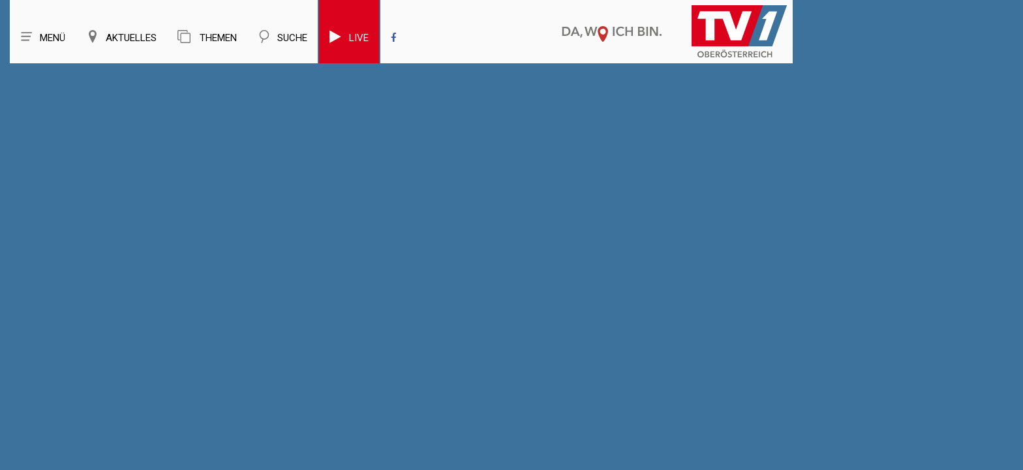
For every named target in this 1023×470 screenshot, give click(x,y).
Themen (207, 37)
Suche (282, 37)
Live (349, 37)
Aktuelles (121, 37)
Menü (42, 37)
